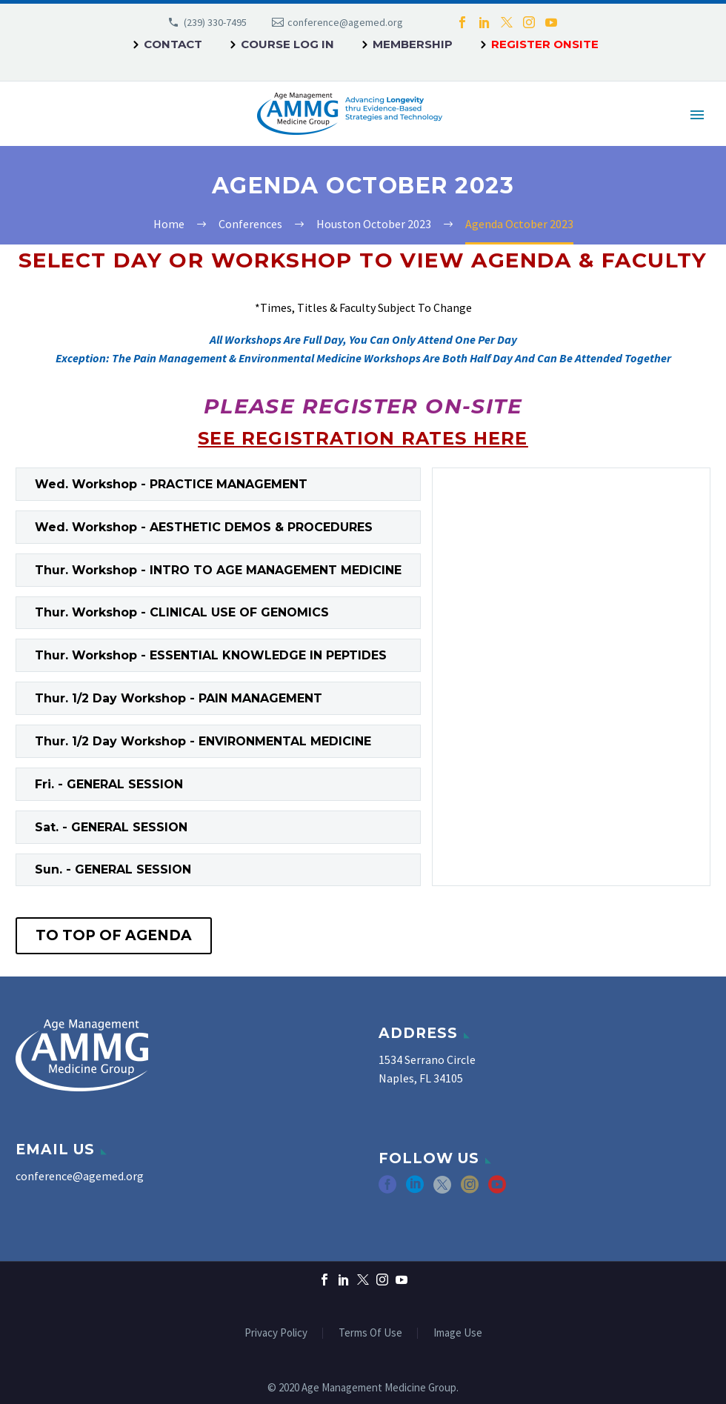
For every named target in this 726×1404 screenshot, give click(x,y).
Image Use (457, 1333)
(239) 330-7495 (215, 22)
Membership (413, 44)
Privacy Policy (275, 1333)
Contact (173, 44)
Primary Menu (697, 114)
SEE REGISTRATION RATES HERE (362, 438)
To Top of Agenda (114, 935)
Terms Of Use (370, 1333)
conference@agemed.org (345, 22)
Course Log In (287, 44)
